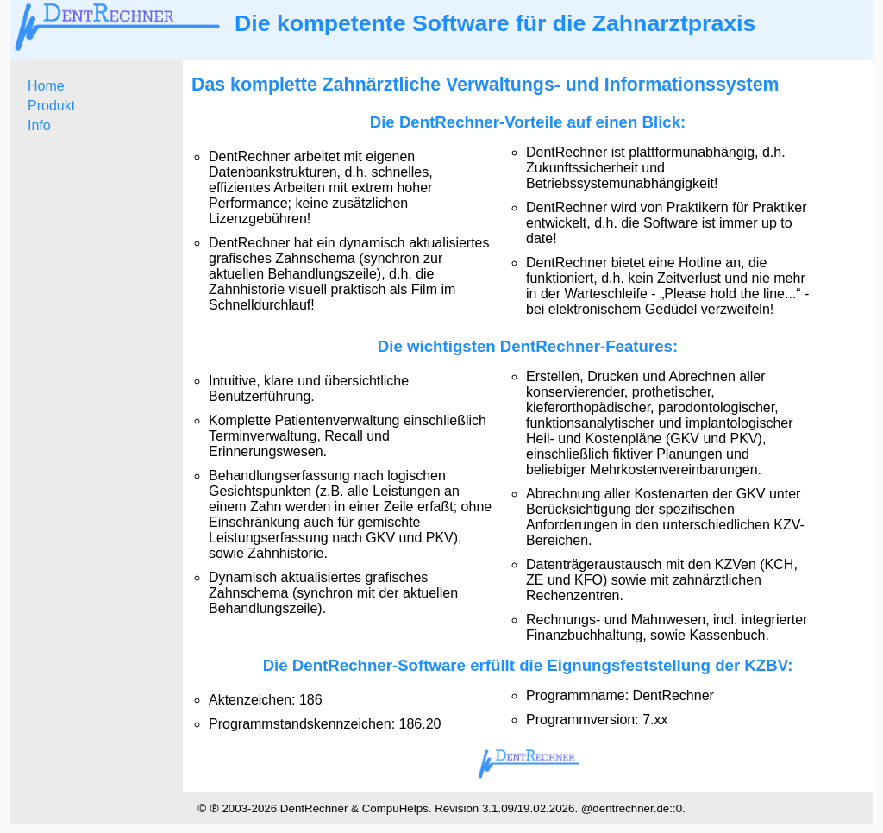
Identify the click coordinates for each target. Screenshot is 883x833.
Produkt (51, 105)
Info (39, 125)
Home (46, 85)
